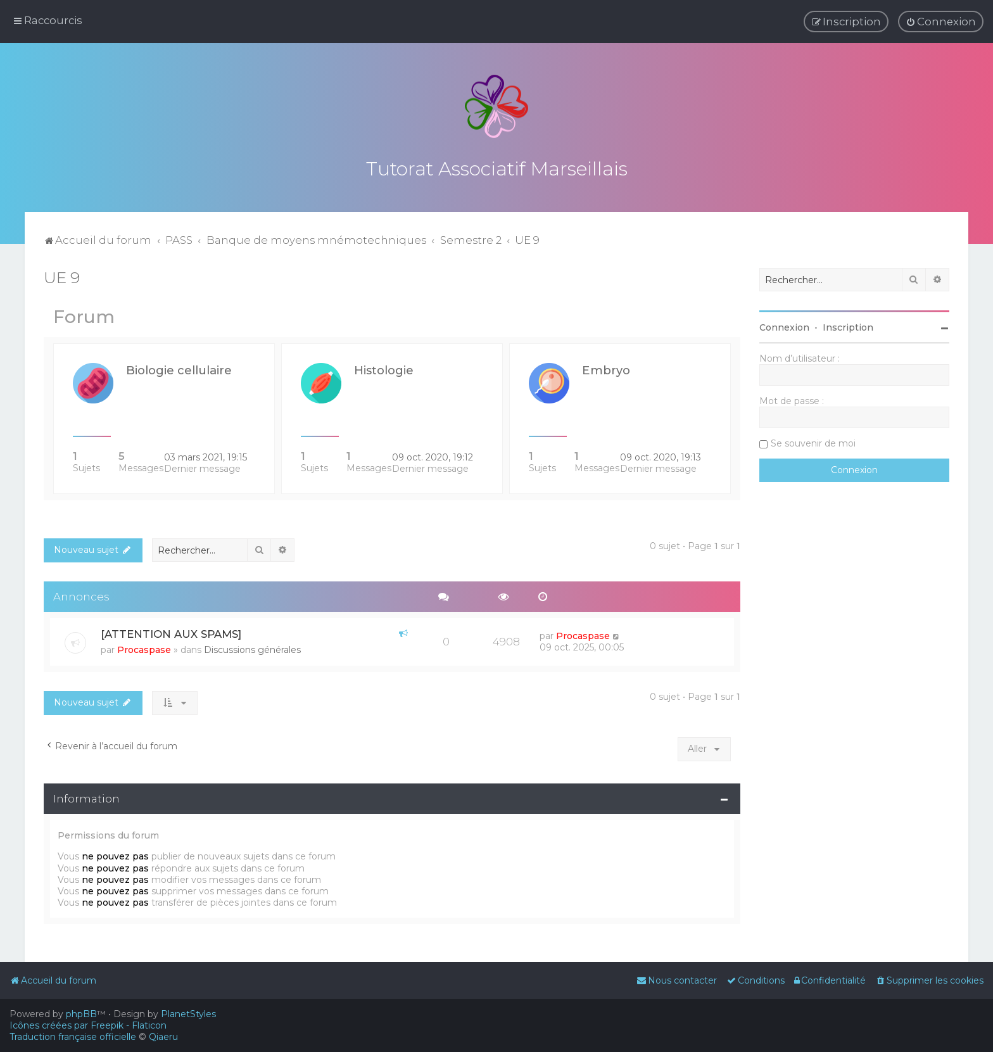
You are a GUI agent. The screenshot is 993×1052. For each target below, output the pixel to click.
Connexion (784, 325)
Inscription (848, 325)
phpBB (81, 1014)
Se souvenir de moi (813, 441)
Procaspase (144, 648)
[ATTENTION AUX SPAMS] (171, 632)
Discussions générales (252, 648)
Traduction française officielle (72, 1036)
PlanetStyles (188, 1014)
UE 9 (62, 275)
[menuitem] (941, 21)
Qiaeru (163, 1036)
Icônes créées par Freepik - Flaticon (88, 1025)
